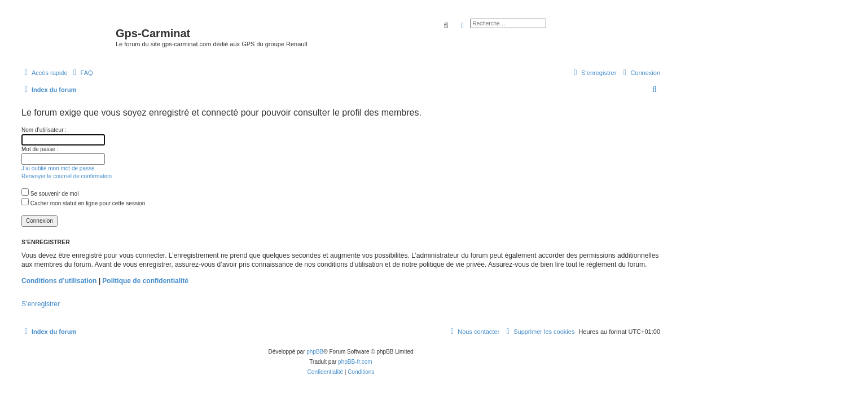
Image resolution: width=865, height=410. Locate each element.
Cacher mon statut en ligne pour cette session (83, 203)
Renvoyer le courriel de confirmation (66, 176)
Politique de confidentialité (145, 281)
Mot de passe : (40, 149)
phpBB (314, 352)
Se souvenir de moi (49, 194)
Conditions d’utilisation (58, 281)
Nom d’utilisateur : (44, 130)
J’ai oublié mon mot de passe (58, 168)
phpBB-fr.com (355, 362)
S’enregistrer (40, 304)
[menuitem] (82, 73)
